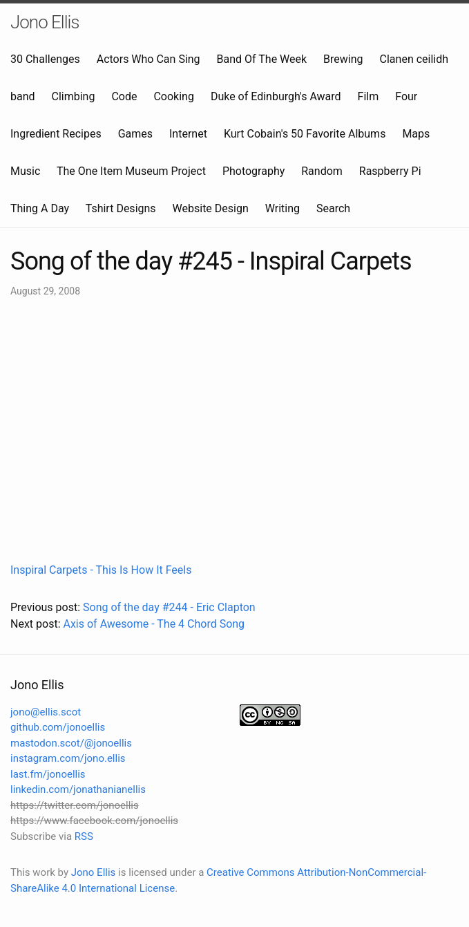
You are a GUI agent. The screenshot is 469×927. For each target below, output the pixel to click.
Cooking (173, 96)
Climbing (73, 96)
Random (322, 171)
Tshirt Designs (121, 208)
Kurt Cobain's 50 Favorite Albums (305, 133)
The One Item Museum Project (131, 171)
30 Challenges (45, 59)
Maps (416, 133)
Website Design (211, 208)
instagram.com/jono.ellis (68, 758)
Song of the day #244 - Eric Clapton (169, 607)
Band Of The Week (262, 59)
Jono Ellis (44, 22)
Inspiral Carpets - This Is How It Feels (100, 570)
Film (368, 96)
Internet (188, 133)
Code (124, 96)
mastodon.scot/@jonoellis (71, 743)
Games (135, 133)
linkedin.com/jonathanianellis (78, 789)
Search (333, 208)
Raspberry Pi (390, 171)
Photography (253, 171)
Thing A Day (39, 208)
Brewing (343, 59)
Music (25, 171)
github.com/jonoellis (57, 727)
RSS (84, 836)
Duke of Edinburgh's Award (276, 96)
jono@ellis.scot (45, 712)
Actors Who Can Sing (148, 59)
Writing (282, 208)
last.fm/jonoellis (48, 774)
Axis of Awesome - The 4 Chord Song (154, 623)
